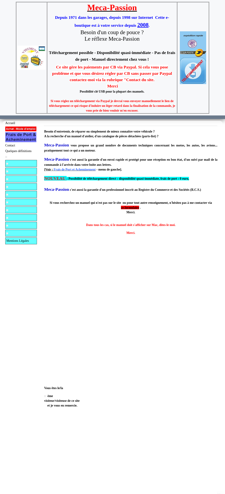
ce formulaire (130, 207)
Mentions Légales (17, 241)
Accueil (10, 123)
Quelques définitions (18, 151)
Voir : (70, 169)
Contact (10, 145)
